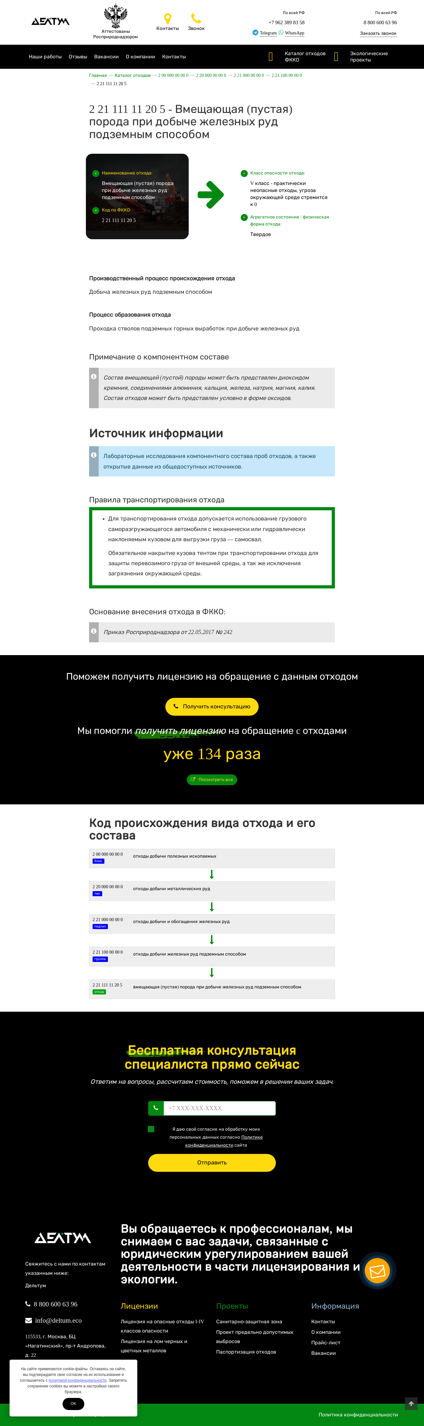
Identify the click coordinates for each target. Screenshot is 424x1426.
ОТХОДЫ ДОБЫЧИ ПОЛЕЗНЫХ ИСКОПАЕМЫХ (175, 856)
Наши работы (45, 56)
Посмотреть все (212, 779)
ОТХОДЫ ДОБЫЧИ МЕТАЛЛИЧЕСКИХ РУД (171, 888)
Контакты (174, 56)
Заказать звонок (378, 33)
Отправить (212, 1162)
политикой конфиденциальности (77, 1380)
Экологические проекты (369, 57)
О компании (140, 56)
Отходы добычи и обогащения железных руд (181, 921)
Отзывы (78, 56)
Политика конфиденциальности (358, 1414)
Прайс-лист (325, 1342)
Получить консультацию (212, 706)
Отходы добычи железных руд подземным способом (189, 954)
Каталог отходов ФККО (305, 57)
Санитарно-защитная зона (249, 1321)
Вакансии (106, 56)
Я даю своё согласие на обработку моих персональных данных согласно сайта (207, 1137)
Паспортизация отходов (246, 1352)
